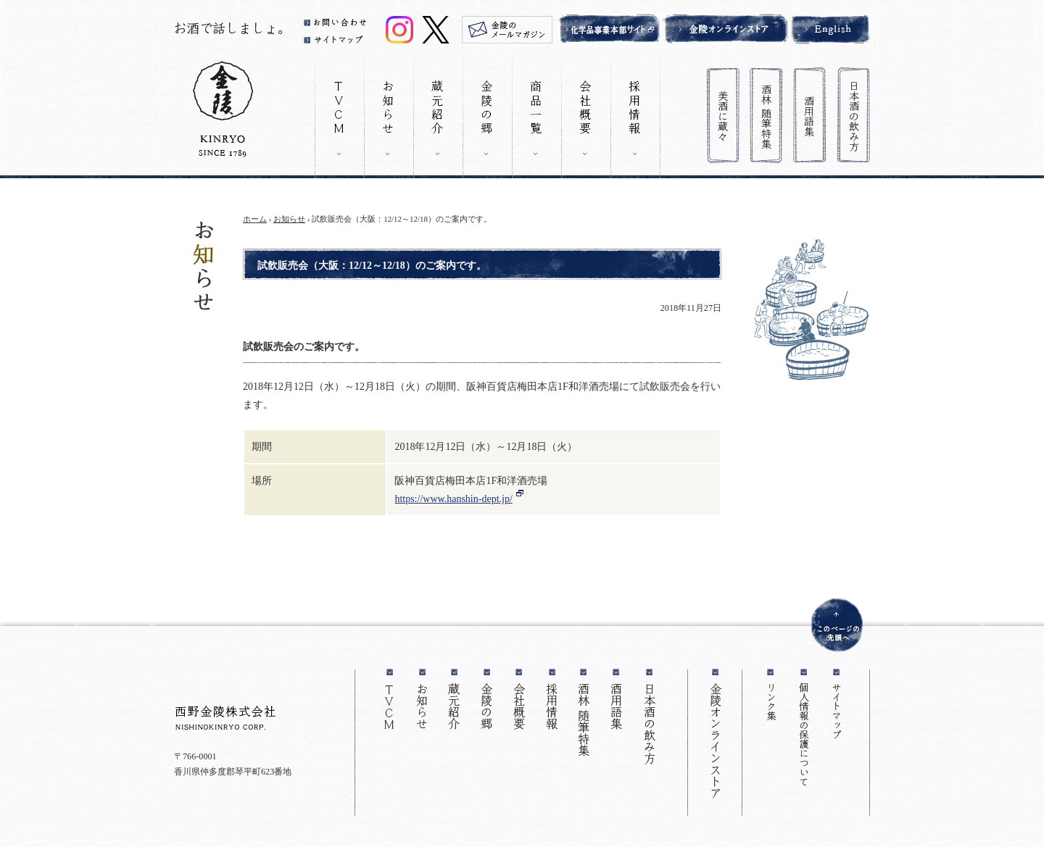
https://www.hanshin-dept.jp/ (453, 498)
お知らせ (289, 218)
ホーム (255, 218)
